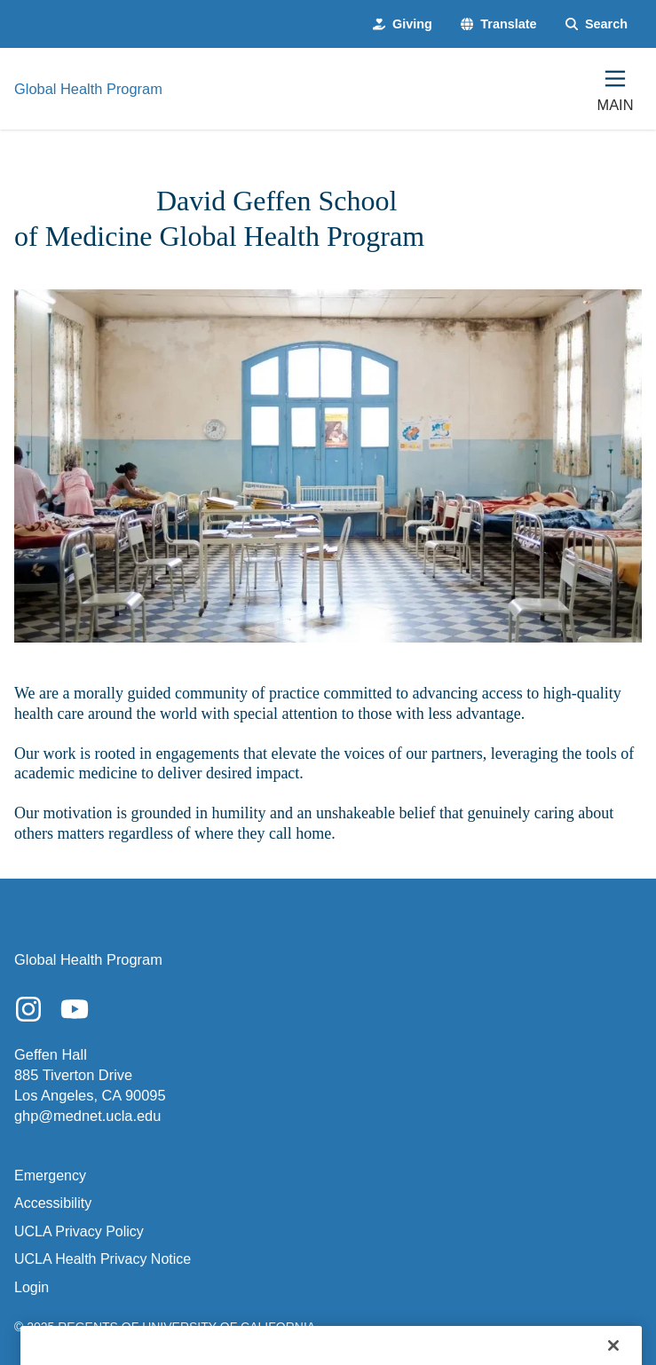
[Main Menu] (615, 88)
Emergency (50, 1175)
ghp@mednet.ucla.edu (87, 1116)
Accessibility (52, 1203)
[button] (499, 24)
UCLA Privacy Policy (79, 1231)
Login (31, 1287)
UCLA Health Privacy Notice (102, 1258)
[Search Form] (596, 24)
